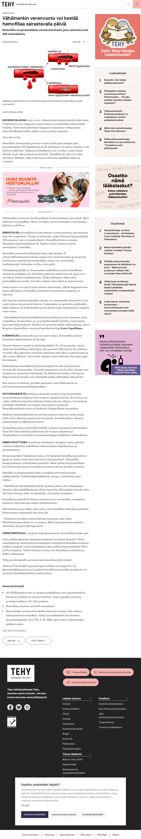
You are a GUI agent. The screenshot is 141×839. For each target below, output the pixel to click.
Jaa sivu (76, 42)
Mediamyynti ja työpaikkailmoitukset (73, 771)
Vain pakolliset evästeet (65, 814)
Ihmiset (66, 719)
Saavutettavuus (67, 834)
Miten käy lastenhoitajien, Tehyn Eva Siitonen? (118, 130)
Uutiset (66, 704)
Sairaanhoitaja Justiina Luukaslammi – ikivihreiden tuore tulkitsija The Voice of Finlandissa (119, 235)
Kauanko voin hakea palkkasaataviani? (115, 81)
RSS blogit (102, 834)
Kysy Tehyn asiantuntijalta (112, 709)
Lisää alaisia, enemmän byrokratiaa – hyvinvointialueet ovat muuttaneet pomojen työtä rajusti (119, 307)
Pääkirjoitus (68, 743)
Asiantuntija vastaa (72, 728)
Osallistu (104, 698)
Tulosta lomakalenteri (110, 727)
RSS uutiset (86, 834)
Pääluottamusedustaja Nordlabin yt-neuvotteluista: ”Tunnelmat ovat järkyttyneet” (120, 144)
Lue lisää (25, 806)
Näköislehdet (69, 764)
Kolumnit (67, 738)
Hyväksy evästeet (34, 814)
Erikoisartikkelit (70, 709)
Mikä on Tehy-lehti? (72, 759)
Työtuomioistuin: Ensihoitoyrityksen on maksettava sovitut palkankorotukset (116, 116)
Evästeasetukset (94, 814)
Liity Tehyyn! (37, 640)
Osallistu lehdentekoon (84, 682)
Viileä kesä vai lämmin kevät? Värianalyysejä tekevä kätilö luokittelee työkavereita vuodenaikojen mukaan (120, 287)
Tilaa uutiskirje (79, 672)
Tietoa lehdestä (72, 754)
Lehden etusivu (71, 698)
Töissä (65, 714)
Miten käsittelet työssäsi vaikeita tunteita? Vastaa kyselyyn (118, 250)
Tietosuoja (49, 834)
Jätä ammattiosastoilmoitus (111, 715)
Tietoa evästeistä (30, 834)
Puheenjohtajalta (71, 748)
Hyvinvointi (68, 724)
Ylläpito (115, 834)
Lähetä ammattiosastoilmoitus (114, 672)
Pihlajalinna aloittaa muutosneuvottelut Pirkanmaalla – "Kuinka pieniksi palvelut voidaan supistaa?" (118, 97)
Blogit (65, 733)
